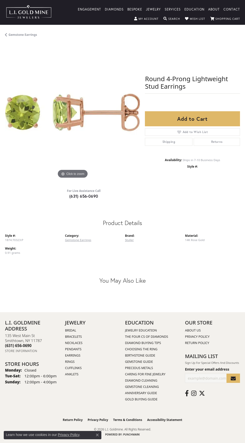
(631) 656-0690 (83, 196)
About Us (193, 330)
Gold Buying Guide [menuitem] (141, 399)
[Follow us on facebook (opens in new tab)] (187, 393)
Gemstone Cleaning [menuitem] (142, 386)
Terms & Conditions (127, 420)
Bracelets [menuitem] (73, 336)
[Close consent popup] (97, 434)
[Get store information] (21, 351)
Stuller (129, 240)
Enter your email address (207, 369)
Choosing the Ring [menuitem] (141, 349)
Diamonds (114, 9)
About (214, 9)
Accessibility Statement (164, 420)
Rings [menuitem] (70, 361)
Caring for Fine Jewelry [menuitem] (145, 374)
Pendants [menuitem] (73, 349)
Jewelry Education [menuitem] (141, 330)
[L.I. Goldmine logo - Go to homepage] (29, 12)
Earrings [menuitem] (73, 355)
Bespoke (134, 9)
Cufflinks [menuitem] (73, 368)
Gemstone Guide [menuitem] (139, 361)
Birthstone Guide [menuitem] (140, 355)
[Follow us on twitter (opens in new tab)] (202, 393)
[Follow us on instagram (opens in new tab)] (193, 393)
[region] (72, 112)
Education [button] (194, 9)
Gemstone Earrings (23, 35)
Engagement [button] (89, 9)
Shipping (168, 142)
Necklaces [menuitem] (74, 343)
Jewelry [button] (153, 9)
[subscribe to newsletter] (233, 378)
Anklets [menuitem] (72, 374)
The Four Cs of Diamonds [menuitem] (146, 336)
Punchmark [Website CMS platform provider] (131, 434)
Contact (231, 9)
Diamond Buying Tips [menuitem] (143, 343)
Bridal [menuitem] (70, 330)
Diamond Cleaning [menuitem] (141, 380)
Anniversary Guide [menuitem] (141, 393)
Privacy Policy (197, 336)
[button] (146, 19)
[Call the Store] (18, 345)
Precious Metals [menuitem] (139, 368)
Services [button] (173, 9)
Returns (217, 142)
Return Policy (197, 343)
